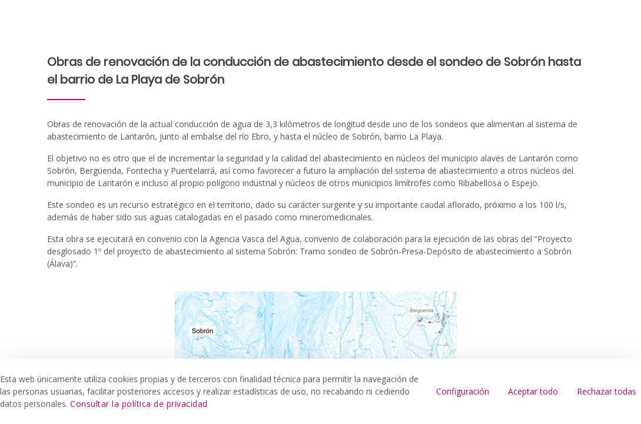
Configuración (462, 391)
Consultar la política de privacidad (139, 403)
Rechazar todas (606, 391)
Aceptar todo (533, 391)
